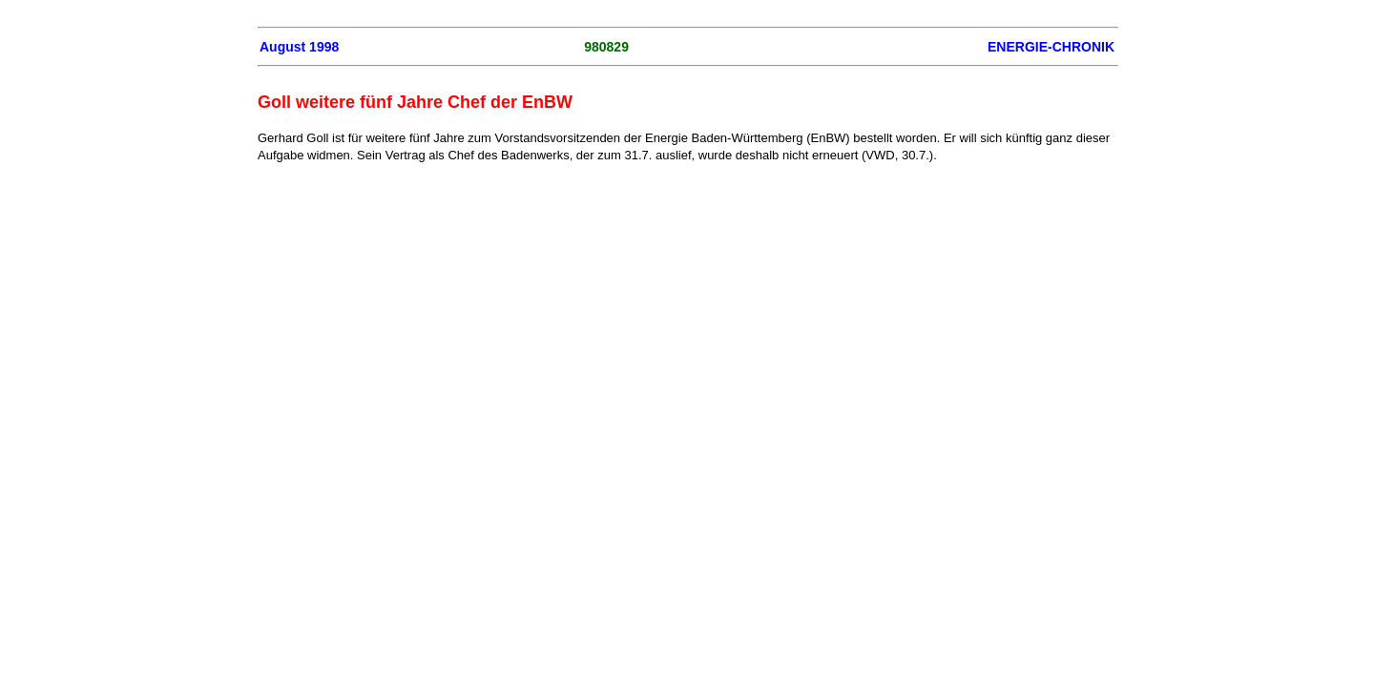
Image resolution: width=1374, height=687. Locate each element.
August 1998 (299, 46)
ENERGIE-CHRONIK (1051, 46)
